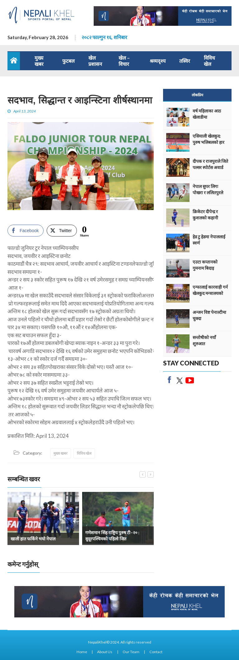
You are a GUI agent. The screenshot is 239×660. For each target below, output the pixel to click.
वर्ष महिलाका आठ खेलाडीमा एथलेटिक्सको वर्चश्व (209, 117)
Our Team (131, 651)
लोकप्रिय (197, 95)
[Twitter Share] (62, 230)
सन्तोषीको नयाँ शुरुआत (204, 340)
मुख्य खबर (39, 61)
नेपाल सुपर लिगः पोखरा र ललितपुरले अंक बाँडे (208, 192)
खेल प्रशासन (95, 61)
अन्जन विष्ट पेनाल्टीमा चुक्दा (209, 315)
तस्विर (184, 61)
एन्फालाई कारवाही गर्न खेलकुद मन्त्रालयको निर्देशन (210, 293)
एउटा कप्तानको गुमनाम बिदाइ (205, 265)
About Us (104, 651)
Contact (155, 651)
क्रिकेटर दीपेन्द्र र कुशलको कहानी (205, 214)
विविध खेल (209, 61)
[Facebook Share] (25, 230)
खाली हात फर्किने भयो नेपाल (33, 538)
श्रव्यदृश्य (158, 61)
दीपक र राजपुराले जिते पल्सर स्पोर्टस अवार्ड (210, 164)
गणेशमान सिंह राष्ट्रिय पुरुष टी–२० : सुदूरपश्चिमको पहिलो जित (112, 535)
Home (82, 651)
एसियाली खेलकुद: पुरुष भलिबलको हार (208, 139)
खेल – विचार (124, 61)
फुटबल (68, 61)
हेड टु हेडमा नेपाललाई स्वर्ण (209, 239)
